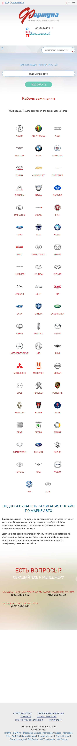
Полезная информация (51, 713)
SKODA (38, 427)
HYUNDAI (38, 269)
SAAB (57, 408)
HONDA (57, 249)
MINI (57, 348)
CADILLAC (57, 151)
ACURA (19, 131)
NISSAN (57, 368)
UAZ (38, 467)
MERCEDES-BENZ (20, 348)
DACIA (38, 190)
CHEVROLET (38, 170)
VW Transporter (47, 739)
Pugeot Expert (62, 736)
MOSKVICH (38, 368)
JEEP (38, 289)
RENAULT (19, 408)
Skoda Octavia (28, 736)
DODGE (38, 210)
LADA (19, 309)
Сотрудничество (22, 713)
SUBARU (38, 447)
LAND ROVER (57, 309)
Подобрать (38, 84)
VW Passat (62, 739)
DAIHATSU (19, 210)
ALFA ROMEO (38, 131)
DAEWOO (57, 190)
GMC (19, 249)
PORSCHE (57, 388)
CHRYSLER (57, 170)
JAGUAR (19, 289)
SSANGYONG (19, 447)
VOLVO (57, 467)
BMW (38, 151)
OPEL (19, 388)
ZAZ (48, 487)
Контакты (26, 716)
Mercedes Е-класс (32, 732)
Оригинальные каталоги (29, 720)
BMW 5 (7, 732)
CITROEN (19, 190)
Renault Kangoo (18, 739)
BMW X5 (17, 732)
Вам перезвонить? (40, 33)
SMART (57, 427)
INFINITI (57, 269)
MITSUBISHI (20, 368)
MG (38, 348)
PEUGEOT (38, 388)
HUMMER (19, 269)
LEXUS (19, 328)
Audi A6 (16, 736)
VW (29, 487)
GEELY (57, 230)
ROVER (38, 408)
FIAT (57, 210)
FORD (19, 230)
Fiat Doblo (33, 739)
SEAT (19, 427)
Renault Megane (45, 736)
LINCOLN (38, 328)
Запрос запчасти (46, 716)
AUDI (57, 131)
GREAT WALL (38, 249)
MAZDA (57, 328)
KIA (57, 289)
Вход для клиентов (14, 2)
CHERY (19, 170)
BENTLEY (19, 151)
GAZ (38, 230)
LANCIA (38, 309)
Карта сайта (55, 720)
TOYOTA (20, 467)
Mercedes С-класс (52, 732)
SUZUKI (57, 447)
